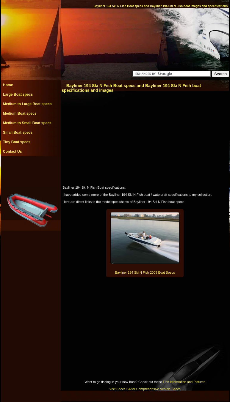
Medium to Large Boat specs (27, 104)
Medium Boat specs (20, 113)
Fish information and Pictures (184, 382)
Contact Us (12, 151)
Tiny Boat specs (16, 142)
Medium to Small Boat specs (27, 123)
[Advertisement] (30, 169)
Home (8, 85)
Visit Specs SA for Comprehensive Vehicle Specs (144, 389)
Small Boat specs (17, 132)
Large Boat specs (18, 94)
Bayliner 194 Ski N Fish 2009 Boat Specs (145, 272)
